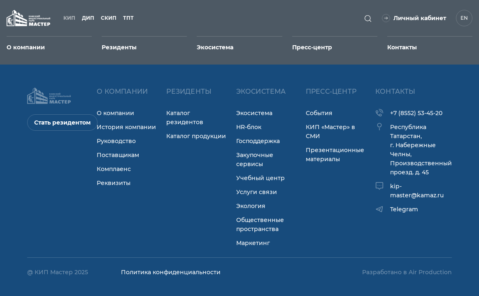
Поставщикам (118, 155)
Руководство (116, 141)
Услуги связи (256, 192)
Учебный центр (260, 178)
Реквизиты (113, 183)
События (319, 113)
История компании (126, 127)
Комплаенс (114, 169)
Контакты (402, 47)
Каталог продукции (196, 136)
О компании (115, 113)
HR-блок (248, 127)
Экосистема (254, 113)
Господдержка (258, 141)
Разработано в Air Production (407, 272)
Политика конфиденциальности (171, 272)
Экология (250, 206)
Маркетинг (253, 243)
